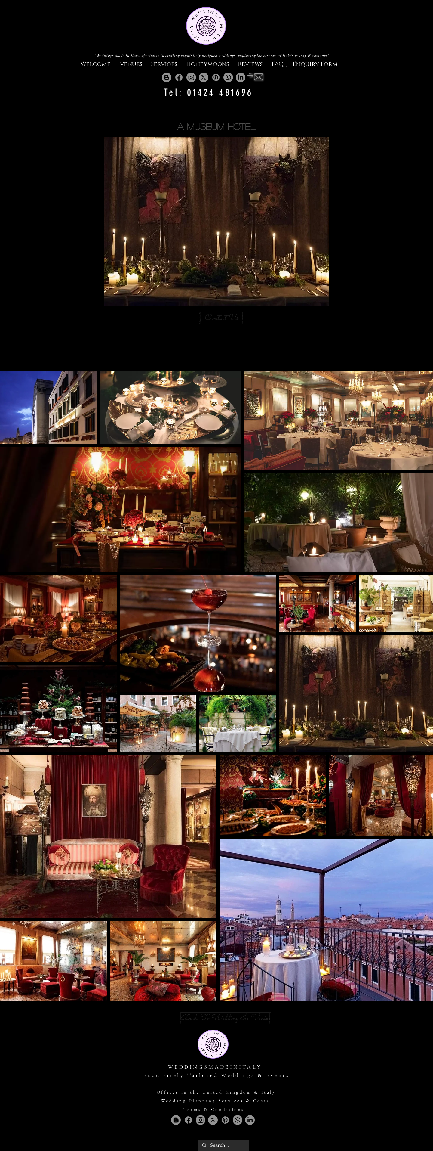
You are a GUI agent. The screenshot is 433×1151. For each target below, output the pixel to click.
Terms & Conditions (213, 1109)
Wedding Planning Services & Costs (215, 1100)
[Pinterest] (216, 77)
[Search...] (223, 1145)
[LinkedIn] (240, 77)
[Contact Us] (221, 318)
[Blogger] (166, 77)
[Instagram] (191, 77)
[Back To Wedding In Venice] (225, 1018)
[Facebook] (179, 77)
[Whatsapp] (228, 77)
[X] (203, 77)
